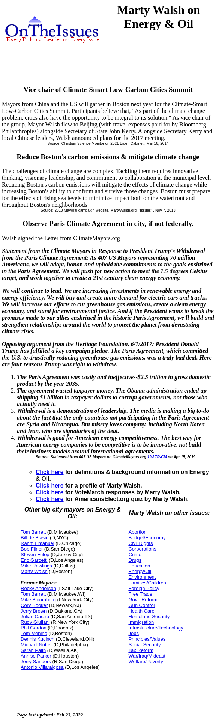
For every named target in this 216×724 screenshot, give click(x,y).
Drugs (134, 560)
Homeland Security (149, 616)
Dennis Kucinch (37, 639)
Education (139, 566)
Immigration (141, 622)
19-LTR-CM (157, 457)
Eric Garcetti (34, 560)
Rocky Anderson (38, 588)
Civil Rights (140, 543)
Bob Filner (32, 549)
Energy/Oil (139, 571)
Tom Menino (34, 633)
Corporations (142, 549)
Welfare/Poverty (145, 661)
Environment (142, 577)
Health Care (141, 611)
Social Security (144, 644)
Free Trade (140, 594)
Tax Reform (140, 650)
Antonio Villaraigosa (42, 667)
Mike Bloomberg (38, 599)
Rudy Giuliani (35, 622)
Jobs (133, 633)
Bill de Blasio (34, 537)
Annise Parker (36, 656)
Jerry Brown (33, 611)
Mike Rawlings (36, 566)
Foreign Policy (143, 588)
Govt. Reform (142, 599)
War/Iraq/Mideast (146, 656)
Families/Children (147, 583)
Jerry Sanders (36, 661)
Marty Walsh (34, 571)
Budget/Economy (146, 537)
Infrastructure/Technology (155, 628)
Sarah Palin (33, 650)
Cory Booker (34, 605)
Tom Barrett (33, 532)
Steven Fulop (35, 554)
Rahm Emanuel (37, 543)
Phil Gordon (33, 628)
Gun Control (141, 605)
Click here (50, 472)
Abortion (137, 532)
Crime (134, 554)
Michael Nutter (36, 644)
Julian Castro (35, 616)
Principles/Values (146, 639)
